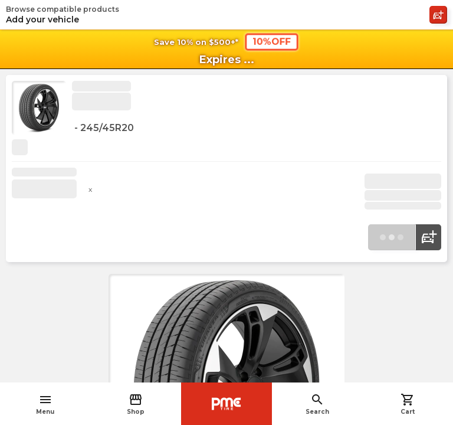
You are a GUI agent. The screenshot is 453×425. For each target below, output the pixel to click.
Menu (45, 404)
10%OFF (271, 41)
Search (317, 404)
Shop (136, 404)
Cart (408, 404)
